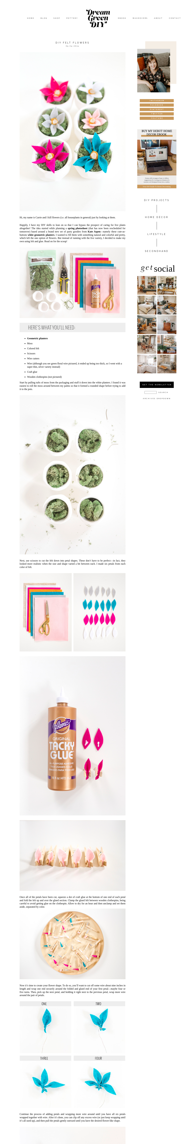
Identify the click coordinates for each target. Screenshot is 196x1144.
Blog (44, 18)
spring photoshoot (77, 228)
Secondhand (157, 251)
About (158, 18)
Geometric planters (37, 338)
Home (30, 18)
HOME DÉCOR (156, 217)
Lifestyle (156, 234)
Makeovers (140, 18)
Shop (57, 18)
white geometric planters (41, 235)
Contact (175, 18)
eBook (122, 18)
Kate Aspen (94, 231)
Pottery (72, 18)
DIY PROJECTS (157, 200)
